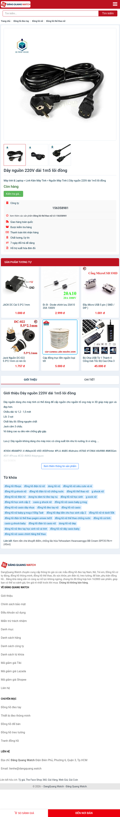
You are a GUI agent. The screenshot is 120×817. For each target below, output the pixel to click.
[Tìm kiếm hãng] (51, 13)
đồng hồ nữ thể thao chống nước (73, 518)
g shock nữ (98, 491)
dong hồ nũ (54, 486)
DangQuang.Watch (53, 786)
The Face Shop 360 (36, 779)
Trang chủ (5, 21)
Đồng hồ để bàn (10, 724)
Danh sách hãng (11, 637)
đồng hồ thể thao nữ (78, 491)
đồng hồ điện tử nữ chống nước (46, 491)
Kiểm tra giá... (13, 193)
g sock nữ (91, 496)
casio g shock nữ (42, 502)
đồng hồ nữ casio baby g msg (71, 502)
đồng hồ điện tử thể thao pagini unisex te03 (28, 518)
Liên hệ (5, 688)
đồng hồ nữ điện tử (15, 496)
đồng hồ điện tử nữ (34, 486)
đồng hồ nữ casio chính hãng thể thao (25, 534)
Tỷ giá (21, 779)
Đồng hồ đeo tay (21, 21)
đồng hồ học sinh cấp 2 (17, 502)
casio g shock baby (15, 523)
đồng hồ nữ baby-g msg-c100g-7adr (24, 512)
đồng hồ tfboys (13, 486)
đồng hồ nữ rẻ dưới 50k (101, 512)
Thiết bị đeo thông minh (15, 715)
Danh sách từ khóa (12, 654)
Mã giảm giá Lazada (13, 671)
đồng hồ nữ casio (70, 507)
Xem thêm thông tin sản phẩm (60, 466)
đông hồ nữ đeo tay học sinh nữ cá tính (26, 528)
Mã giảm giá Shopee (13, 679)
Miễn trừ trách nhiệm (14, 621)
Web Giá (63, 779)
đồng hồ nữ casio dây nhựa (19, 507)
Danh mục (7, 629)
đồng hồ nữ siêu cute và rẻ (77, 486)
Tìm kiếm (108, 13)
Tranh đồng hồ (10, 740)
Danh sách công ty (12, 646)
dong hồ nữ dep (67, 523)
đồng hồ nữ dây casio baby (64, 528)
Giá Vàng (53, 779)
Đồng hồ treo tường (13, 732)
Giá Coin (73, 779)
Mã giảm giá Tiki (11, 663)
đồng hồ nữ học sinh (72, 496)
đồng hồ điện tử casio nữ (42, 523)
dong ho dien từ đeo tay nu (43, 496)
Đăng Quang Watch (76, 786)
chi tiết (89, 379)
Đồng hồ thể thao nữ (55, 21)
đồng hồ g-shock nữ (15, 491)
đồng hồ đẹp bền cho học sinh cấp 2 (66, 512)
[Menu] (115, 4)
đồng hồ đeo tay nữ (47, 507)
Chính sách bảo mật (13, 604)
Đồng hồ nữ (37, 21)
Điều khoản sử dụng (13, 612)
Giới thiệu (30, 379)
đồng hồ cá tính (102, 518)
